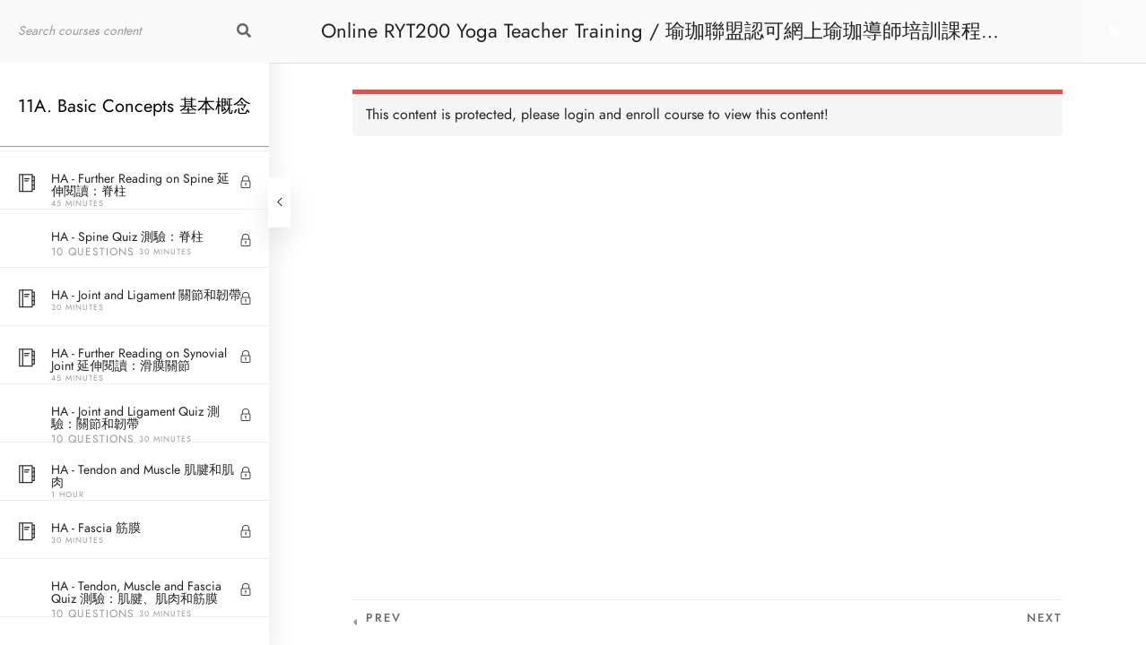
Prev (384, 618)
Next (1045, 618)
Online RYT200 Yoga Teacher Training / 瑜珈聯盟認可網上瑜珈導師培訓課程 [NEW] (651, 40)
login (579, 115)
